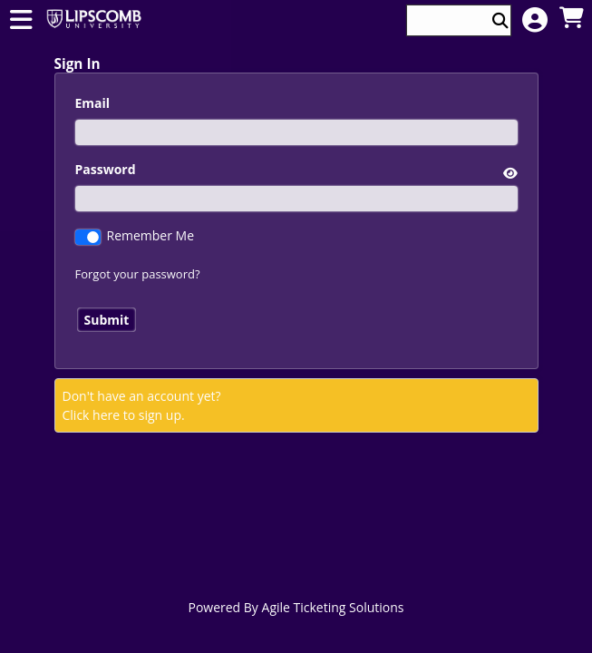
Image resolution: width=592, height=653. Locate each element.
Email (93, 103)
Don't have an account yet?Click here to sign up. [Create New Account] (142, 405)
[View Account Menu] (534, 20)
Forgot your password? (137, 274)
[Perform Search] (500, 20)
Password (105, 169)
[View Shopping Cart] (571, 18)
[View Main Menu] (20, 20)
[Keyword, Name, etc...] (450, 20)
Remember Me (151, 235)
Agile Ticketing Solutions (333, 607)
